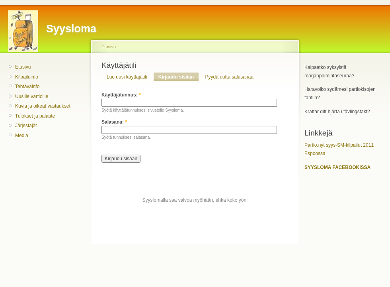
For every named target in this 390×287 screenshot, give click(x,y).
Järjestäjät (26, 125)
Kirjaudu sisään (176, 77)
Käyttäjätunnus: (121, 95)
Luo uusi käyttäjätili (127, 77)
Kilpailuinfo (26, 77)
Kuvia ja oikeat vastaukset (42, 106)
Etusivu (23, 67)
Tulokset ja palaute (35, 116)
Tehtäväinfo (27, 86)
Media (21, 135)
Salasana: (114, 122)
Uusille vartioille (31, 96)
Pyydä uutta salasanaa (229, 77)
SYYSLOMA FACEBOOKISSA (337, 167)
